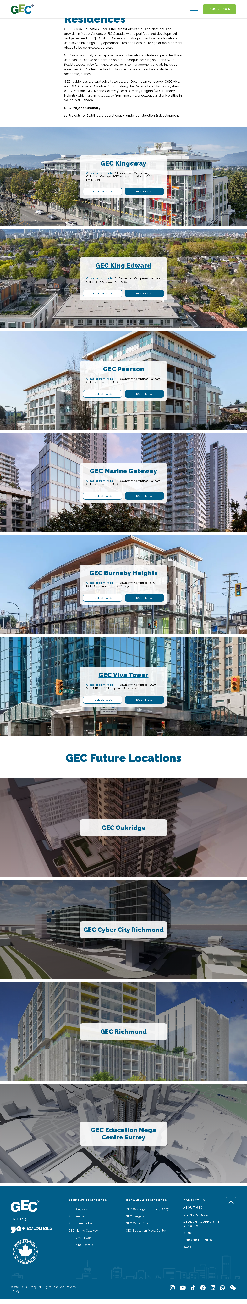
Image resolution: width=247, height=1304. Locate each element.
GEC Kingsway (78, 1209)
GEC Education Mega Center (146, 1230)
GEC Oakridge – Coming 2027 (147, 1209)
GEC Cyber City (137, 1223)
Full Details (102, 191)
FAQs (187, 1247)
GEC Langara (135, 1216)
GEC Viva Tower (79, 1237)
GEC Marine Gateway (83, 1230)
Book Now (144, 191)
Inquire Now (219, 9)
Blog (188, 1233)
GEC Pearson (77, 1216)
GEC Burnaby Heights (83, 1223)
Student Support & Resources (201, 1224)
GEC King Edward (80, 1244)
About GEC (193, 1207)
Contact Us (194, 1200)
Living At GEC (195, 1214)
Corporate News (199, 1240)
